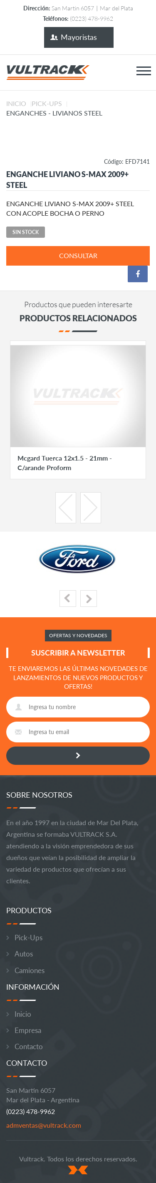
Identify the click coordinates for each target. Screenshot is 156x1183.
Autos (24, 953)
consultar (78, 255)
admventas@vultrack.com (43, 1125)
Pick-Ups (47, 103)
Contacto (29, 1046)
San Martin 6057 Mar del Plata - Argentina (42, 1095)
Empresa (28, 1030)
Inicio (16, 103)
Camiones (30, 970)
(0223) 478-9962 (30, 1111)
